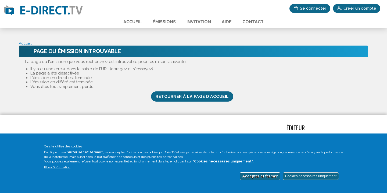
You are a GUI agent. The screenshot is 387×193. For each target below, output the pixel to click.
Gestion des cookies (158, 137)
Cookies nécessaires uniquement (311, 182)
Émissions (164, 21)
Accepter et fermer (260, 182)
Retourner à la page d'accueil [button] (192, 96)
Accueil (132, 21)
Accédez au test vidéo (44, 137)
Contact (253, 21)
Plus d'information (57, 173)
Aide (227, 21)
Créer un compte (359, 8)
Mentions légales (114, 137)
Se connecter (313, 8)
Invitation (199, 21)
